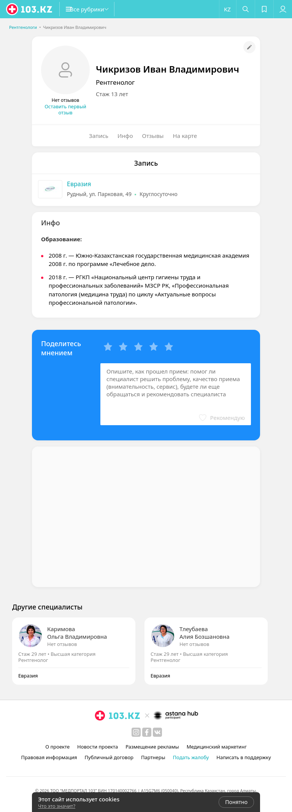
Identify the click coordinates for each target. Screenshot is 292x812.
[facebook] (146, 732)
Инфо (125, 135)
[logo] (29, 9)
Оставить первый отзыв (65, 109)
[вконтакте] (157, 732)
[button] (95, 9)
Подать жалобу (191, 757)
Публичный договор (109, 757)
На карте (185, 135)
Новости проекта (97, 746)
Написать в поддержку (243, 757)
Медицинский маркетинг (217, 746)
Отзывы (153, 135)
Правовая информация (49, 757)
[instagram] (136, 732)
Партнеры (153, 757)
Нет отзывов (62, 644)
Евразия (79, 184)
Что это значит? (56, 806)
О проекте (57, 746)
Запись (98, 135)
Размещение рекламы (152, 746)
